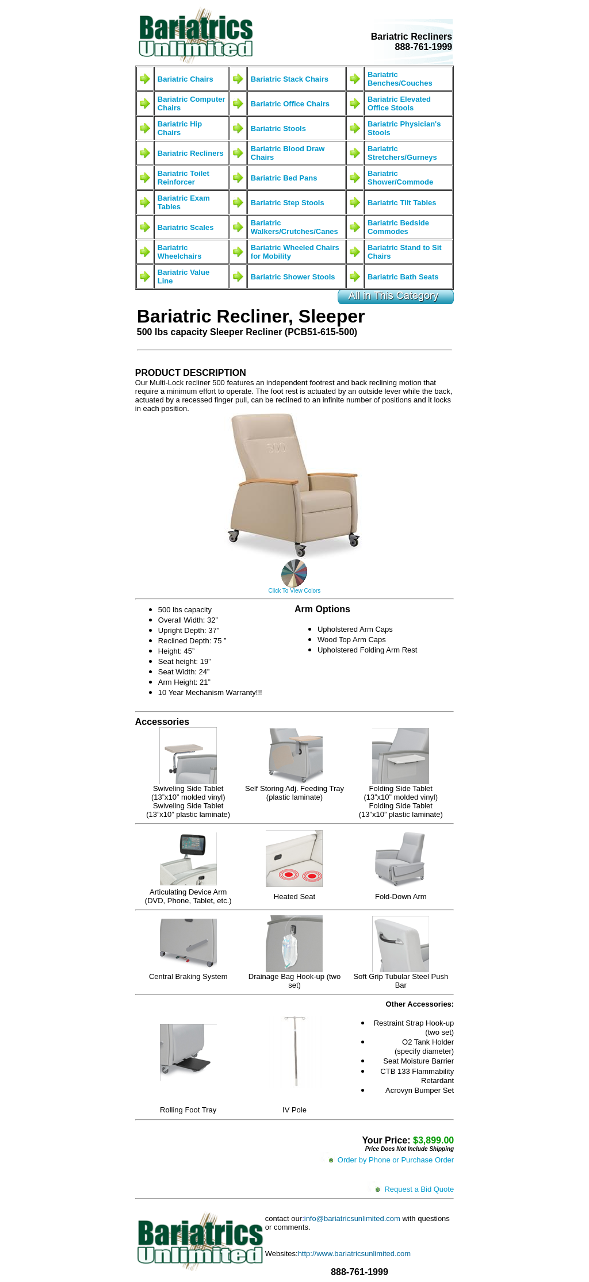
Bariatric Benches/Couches (400, 78)
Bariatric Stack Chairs (289, 79)
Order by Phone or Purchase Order (396, 1160)
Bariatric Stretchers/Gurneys (402, 153)
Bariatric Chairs (185, 79)
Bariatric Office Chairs (290, 103)
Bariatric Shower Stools (293, 276)
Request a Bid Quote (419, 1189)
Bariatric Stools (278, 128)
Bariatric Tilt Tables (402, 202)
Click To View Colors (295, 591)
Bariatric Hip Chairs (180, 128)
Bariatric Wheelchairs (180, 251)
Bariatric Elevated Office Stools (399, 103)
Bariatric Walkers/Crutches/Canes (294, 227)
